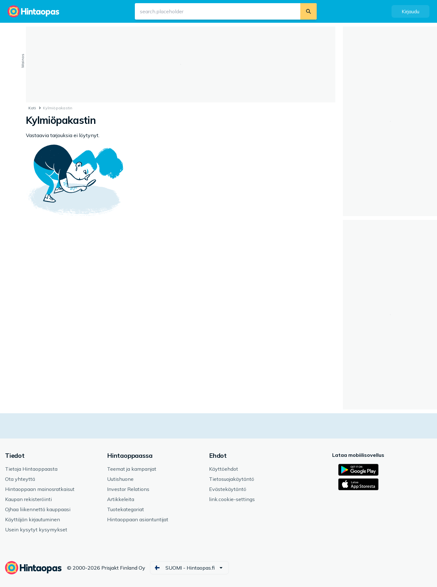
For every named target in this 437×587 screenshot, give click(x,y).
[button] (410, 11)
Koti (32, 108)
